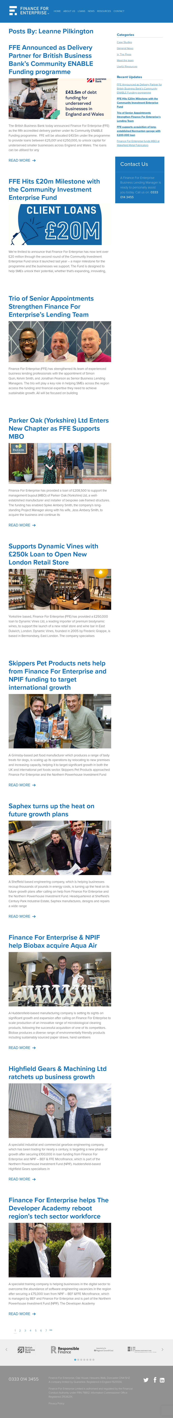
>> (51, 1330)
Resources (104, 11)
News (91, 11)
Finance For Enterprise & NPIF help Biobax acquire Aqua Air (54, 941)
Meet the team (125, 60)
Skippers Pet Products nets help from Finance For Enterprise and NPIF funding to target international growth (57, 675)
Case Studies (124, 42)
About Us (69, 11)
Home (57, 11)
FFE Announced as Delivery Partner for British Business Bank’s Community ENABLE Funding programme (51, 59)
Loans (81, 11)
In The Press (124, 54)
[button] (75, 1360)
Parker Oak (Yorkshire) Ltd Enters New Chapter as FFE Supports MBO (59, 428)
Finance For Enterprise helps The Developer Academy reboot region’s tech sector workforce (59, 1208)
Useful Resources (127, 66)
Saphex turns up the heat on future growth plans (51, 810)
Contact (119, 11)
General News (125, 48)
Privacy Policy (56, 1403)
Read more (19, 160)
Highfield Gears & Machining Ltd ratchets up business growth (58, 1073)
